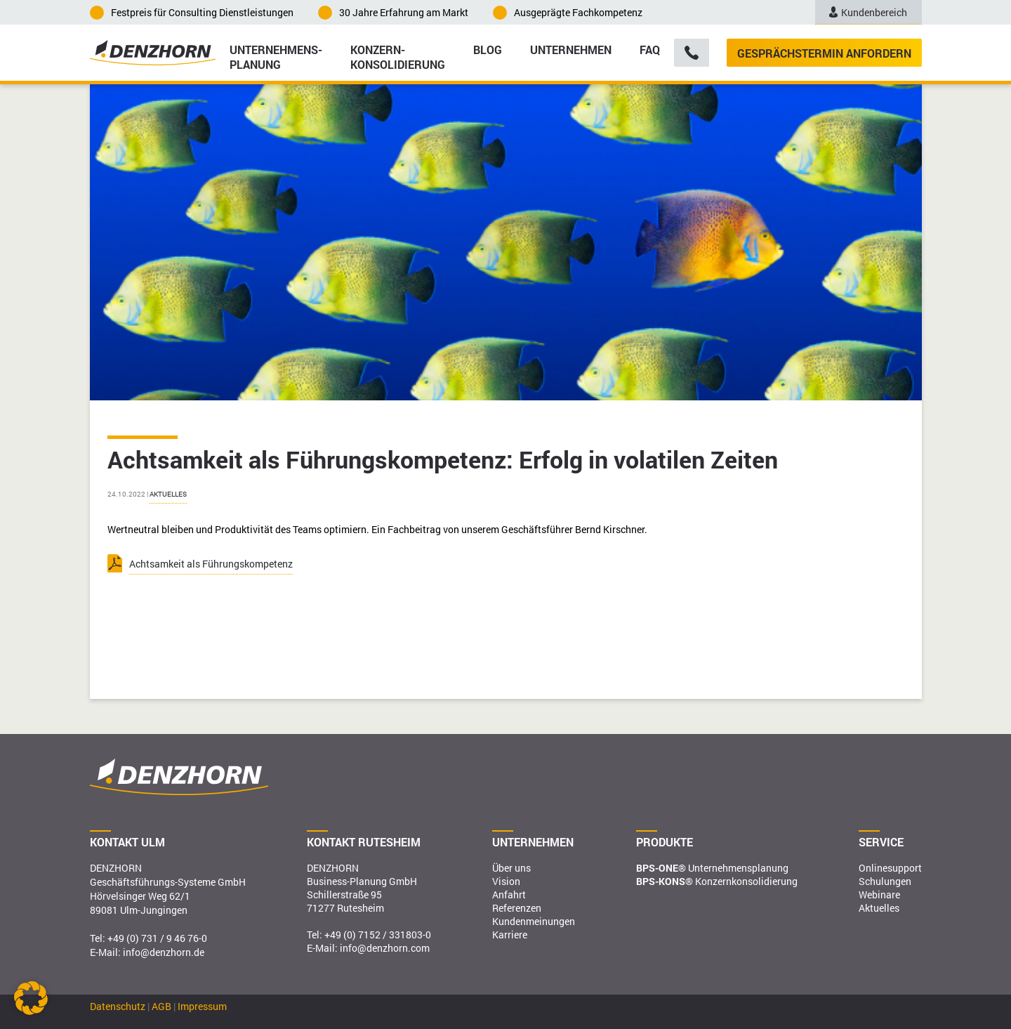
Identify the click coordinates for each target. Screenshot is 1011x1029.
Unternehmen (571, 49)
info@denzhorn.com (385, 948)
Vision (506, 881)
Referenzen (516, 908)
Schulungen (885, 881)
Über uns (511, 867)
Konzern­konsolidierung (397, 56)
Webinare (879, 894)
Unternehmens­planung (276, 56)
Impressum (202, 1006)
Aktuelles (168, 494)
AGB (161, 1006)
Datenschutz (117, 1006)
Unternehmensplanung (712, 867)
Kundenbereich (868, 12)
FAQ (650, 49)
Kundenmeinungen (533, 921)
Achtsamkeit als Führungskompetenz (211, 563)
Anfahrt (509, 894)
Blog (487, 49)
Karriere (509, 934)
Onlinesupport (890, 867)
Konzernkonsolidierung (717, 881)
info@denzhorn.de (163, 952)
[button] (31, 998)
